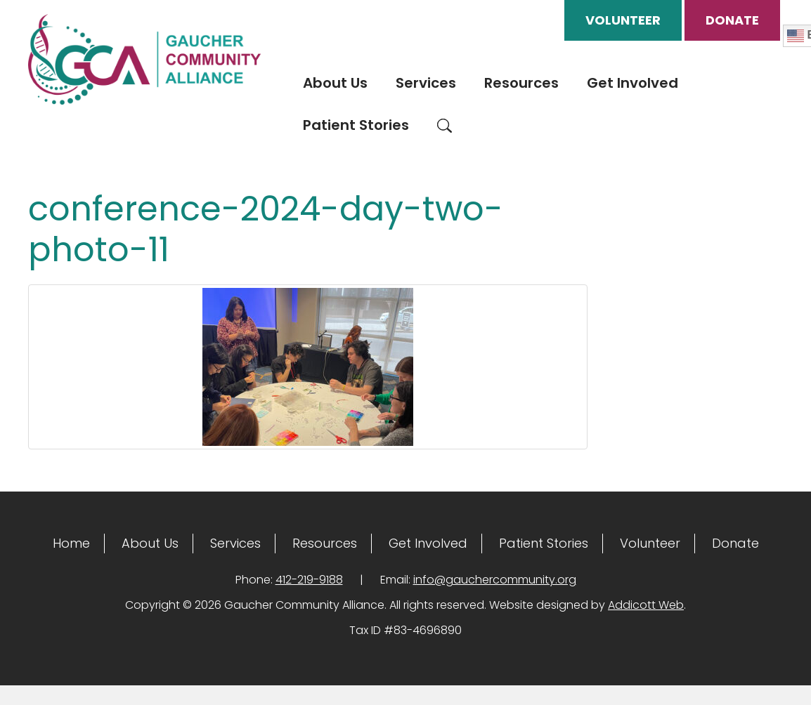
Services (426, 83)
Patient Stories (356, 125)
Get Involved (632, 83)
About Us (335, 83)
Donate (732, 20)
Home (71, 543)
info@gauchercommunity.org (494, 580)
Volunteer (623, 20)
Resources (521, 83)
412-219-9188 (309, 580)
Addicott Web (646, 605)
